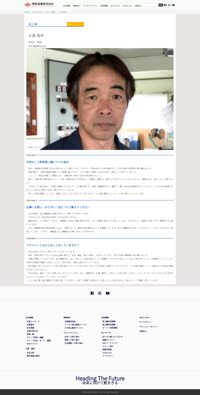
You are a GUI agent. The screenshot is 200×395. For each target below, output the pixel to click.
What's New (144, 317)
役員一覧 (30, 334)
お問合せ (138, 5)
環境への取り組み (72, 340)
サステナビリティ (90, 5)
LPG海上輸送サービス (74, 327)
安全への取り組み (72, 336)
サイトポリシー (145, 322)
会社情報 (66, 5)
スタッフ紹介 (50, 12)
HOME (26, 12)
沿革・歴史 (30, 348)
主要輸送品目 (70, 321)
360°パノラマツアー (110, 343)
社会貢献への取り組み (74, 343)
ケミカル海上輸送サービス (76, 324)
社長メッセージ (33, 321)
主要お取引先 (32, 331)
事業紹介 (76, 5)
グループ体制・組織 (35, 337)
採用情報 (104, 5)
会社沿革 (30, 352)
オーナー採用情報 (109, 327)
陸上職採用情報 (108, 324)
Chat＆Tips (127, 5)
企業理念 (30, 324)
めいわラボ (115, 5)
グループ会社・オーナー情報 (39, 340)
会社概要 (30, 327)
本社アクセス (32, 343)
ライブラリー (108, 355)
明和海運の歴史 (33, 355)
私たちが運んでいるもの (112, 336)
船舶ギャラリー (108, 340)
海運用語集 (107, 349)
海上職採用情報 (108, 321)
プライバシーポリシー (148, 326)
